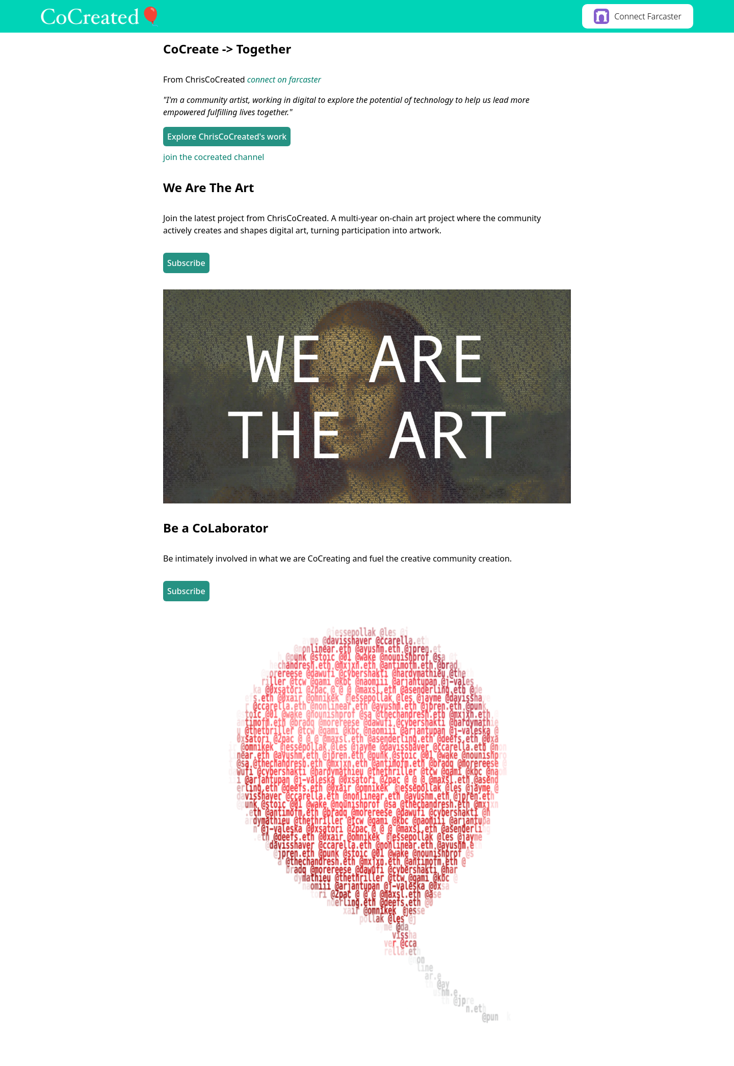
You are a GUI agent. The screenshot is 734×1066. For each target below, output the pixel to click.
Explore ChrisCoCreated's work (226, 136)
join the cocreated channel (213, 157)
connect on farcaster (284, 79)
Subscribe (186, 263)
